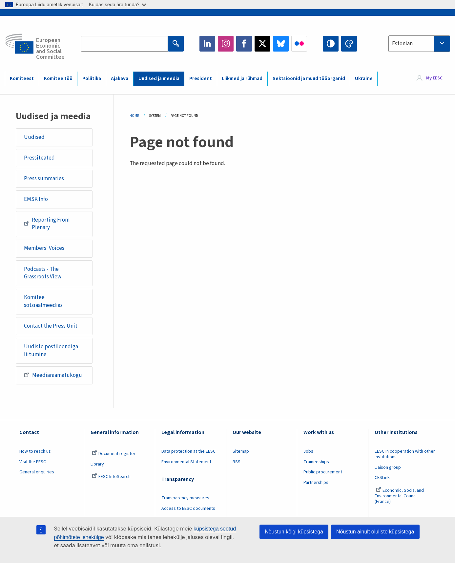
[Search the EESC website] (124, 44)
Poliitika (91, 78)
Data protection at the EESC (188, 451)
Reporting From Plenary (47, 224)
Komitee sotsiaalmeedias (43, 301)
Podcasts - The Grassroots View (42, 273)
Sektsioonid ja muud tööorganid (309, 78)
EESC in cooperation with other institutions (405, 454)
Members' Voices (44, 248)
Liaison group (388, 467)
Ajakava (119, 78)
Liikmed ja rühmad (242, 78)
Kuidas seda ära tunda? (117, 4)
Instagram (226, 44)
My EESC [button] (434, 78)
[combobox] (419, 43)
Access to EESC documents (188, 508)
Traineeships (316, 462)
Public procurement (322, 472)
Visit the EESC (32, 462)
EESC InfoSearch (111, 476)
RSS (236, 462)
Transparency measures (185, 498)
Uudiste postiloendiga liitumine (51, 350)
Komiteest (22, 78)
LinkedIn (207, 44)
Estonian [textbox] (402, 44)
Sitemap (241, 451)
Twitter (262, 44)
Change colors (349, 44)
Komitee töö (58, 78)
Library (97, 464)
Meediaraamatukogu (53, 375)
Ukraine (364, 78)
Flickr (299, 44)
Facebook (244, 44)
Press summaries (44, 179)
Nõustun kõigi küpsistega (294, 531)
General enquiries (36, 472)
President (200, 78)
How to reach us (35, 451)
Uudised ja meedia (158, 78)
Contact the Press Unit (50, 326)
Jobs (308, 451)
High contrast (331, 44)
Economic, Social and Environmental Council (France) (399, 496)
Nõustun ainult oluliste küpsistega (375, 531)
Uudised (34, 137)
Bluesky (281, 44)
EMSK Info (36, 199)
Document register (113, 453)
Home (134, 115)
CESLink (382, 477)
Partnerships (315, 482)
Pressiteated (39, 158)
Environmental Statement (186, 462)
